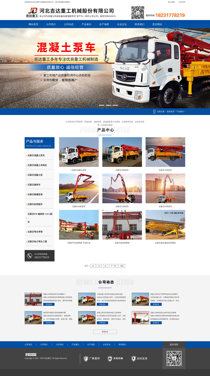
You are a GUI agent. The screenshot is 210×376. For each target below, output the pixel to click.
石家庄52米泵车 (122, 207)
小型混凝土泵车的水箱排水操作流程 (110, 294)
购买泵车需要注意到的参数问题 (54, 313)
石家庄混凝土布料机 (37, 165)
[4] (105, 266)
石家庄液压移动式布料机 (165, 243)
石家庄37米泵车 (165, 170)
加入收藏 (171, 2)
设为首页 (182, 2)
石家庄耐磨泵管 (35, 194)
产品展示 (86, 24)
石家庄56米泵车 (165, 207)
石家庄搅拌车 (34, 185)
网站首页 (33, 24)
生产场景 (104, 24)
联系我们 (139, 24)
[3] (99, 266)
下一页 (113, 266)
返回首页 (170, 112)
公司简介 (51, 24)
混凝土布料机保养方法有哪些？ (54, 294)
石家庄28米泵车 (122, 170)
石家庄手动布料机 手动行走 (78, 243)
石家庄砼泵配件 (35, 204)
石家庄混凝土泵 (35, 175)
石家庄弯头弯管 (35, 232)
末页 (122, 266)
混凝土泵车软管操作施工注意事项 (109, 313)
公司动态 (69, 24)
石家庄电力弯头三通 (37, 241)
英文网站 (157, 24)
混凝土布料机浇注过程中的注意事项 (163, 313)
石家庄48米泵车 (78, 207)
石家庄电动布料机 (122, 243)
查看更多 (49, 304)
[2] (93, 266)
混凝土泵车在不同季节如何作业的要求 (164, 294)
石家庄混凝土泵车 (36, 155)
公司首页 (28, 345)
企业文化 (122, 24)
